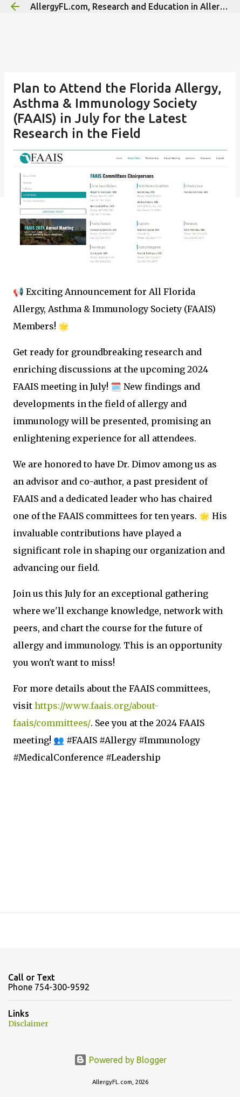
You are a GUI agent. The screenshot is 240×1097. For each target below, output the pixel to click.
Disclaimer (28, 1024)
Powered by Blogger (120, 1060)
